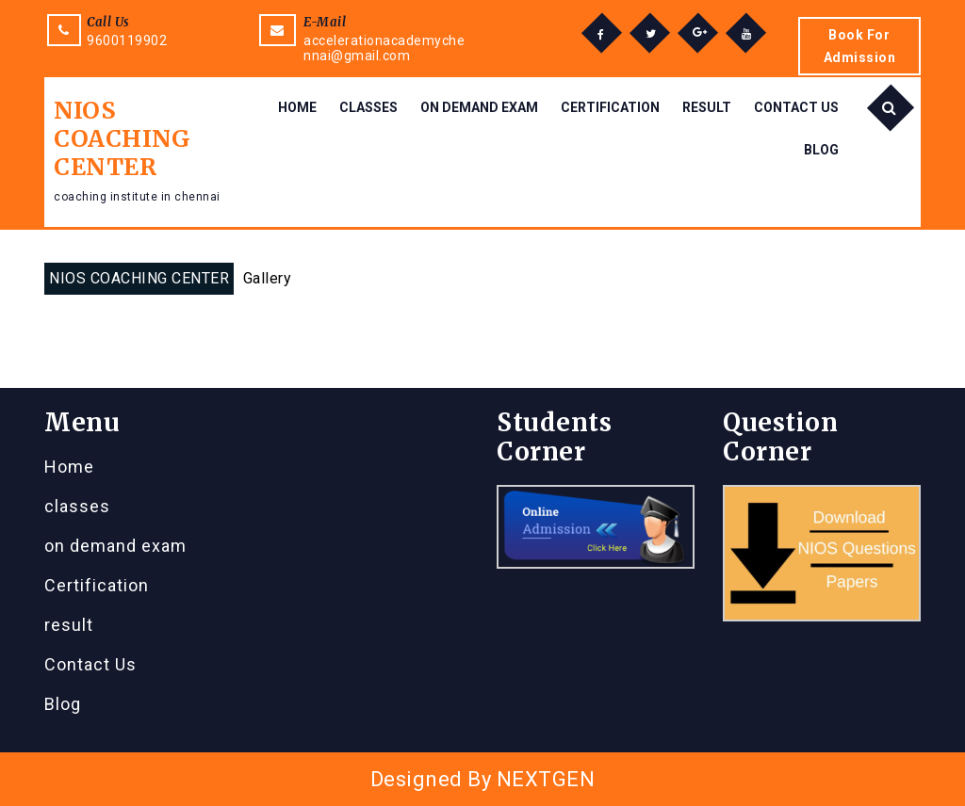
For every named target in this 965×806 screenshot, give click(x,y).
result (706, 107)
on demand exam (479, 107)
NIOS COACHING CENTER (122, 138)
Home (297, 107)
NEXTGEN (546, 779)
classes (368, 107)
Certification (610, 107)
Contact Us (796, 107)
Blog (821, 149)
